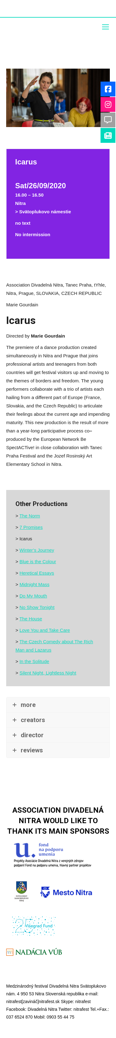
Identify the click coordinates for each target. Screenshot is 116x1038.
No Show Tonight (36, 607)
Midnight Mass (34, 584)
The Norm (29, 515)
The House (30, 618)
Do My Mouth (33, 595)
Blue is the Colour (37, 561)
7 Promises (31, 527)
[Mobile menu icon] (105, 27)
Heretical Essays (36, 573)
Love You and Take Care (44, 630)
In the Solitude (34, 661)
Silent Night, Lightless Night (47, 672)
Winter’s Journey (36, 550)
